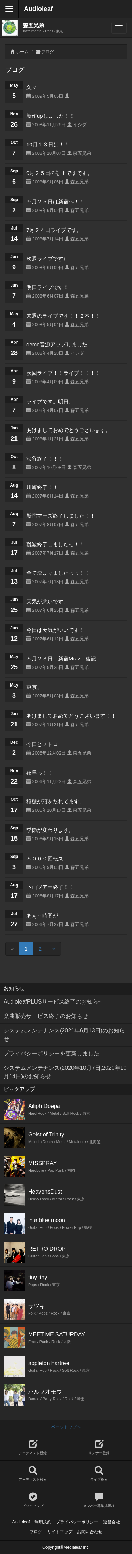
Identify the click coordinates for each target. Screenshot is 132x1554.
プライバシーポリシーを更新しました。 (54, 1053)
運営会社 (111, 1521)
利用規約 (42, 1521)
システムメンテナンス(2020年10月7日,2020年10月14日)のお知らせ (65, 1072)
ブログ (47, 51)
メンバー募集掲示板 (99, 1500)
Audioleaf (38, 8)
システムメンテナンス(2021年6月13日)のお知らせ (64, 1035)
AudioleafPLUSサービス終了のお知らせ (54, 1002)
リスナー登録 (99, 1447)
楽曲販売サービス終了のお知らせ (46, 1016)
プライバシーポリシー (77, 1521)
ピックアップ (33, 1500)
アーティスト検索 (33, 1473)
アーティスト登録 (33, 1447)
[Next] (54, 949)
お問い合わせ (89, 1531)
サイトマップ (60, 1531)
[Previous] (12, 949)
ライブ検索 (99, 1473)
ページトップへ (66, 1427)
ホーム (22, 51)
